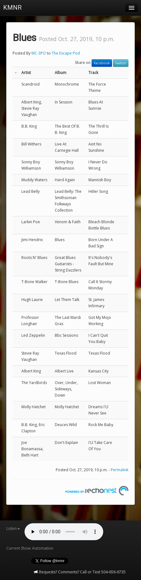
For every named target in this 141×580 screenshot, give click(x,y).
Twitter (120, 63)
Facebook (102, 63)
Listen (13, 528)
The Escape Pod (66, 53)
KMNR (12, 7)
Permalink (119, 469)
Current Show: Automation (29, 548)
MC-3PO (38, 53)
